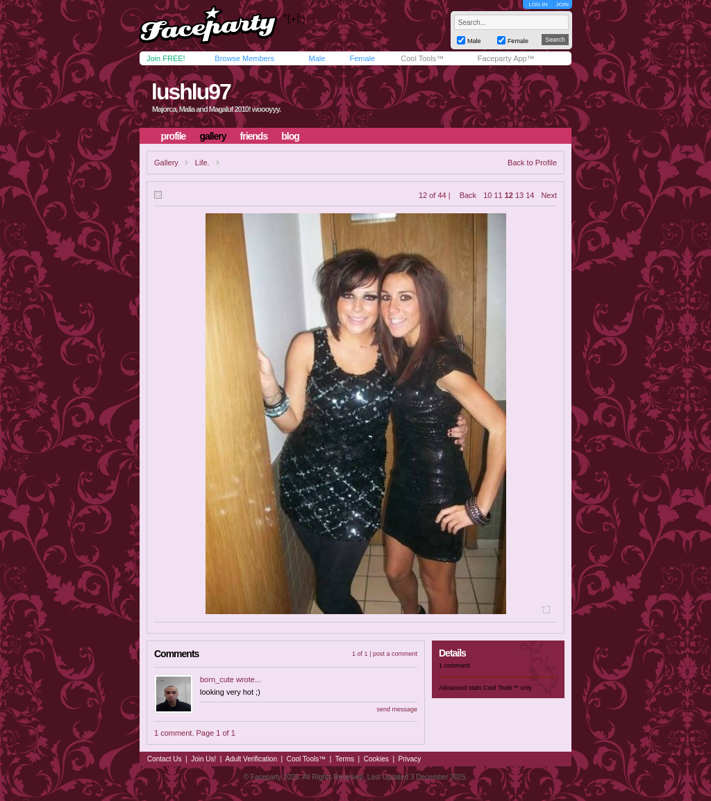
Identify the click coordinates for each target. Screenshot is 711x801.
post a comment (395, 653)
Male (316, 58)
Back (468, 195)
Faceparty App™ (506, 58)
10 (487, 195)
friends (254, 136)
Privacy (410, 759)
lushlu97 (191, 91)
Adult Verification (251, 759)
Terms (344, 759)
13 (519, 195)
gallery (212, 136)
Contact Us (164, 759)
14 (530, 195)
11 (498, 195)
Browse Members (244, 58)
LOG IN (537, 4)
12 (509, 195)
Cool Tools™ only (507, 687)
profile (173, 136)
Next (549, 195)
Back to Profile (532, 162)
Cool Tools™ (422, 58)
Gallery (166, 162)
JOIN (562, 4)
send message (396, 709)
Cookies (376, 759)
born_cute (217, 679)
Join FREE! (166, 58)
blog (290, 136)
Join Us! (203, 759)
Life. (202, 162)
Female (362, 58)
